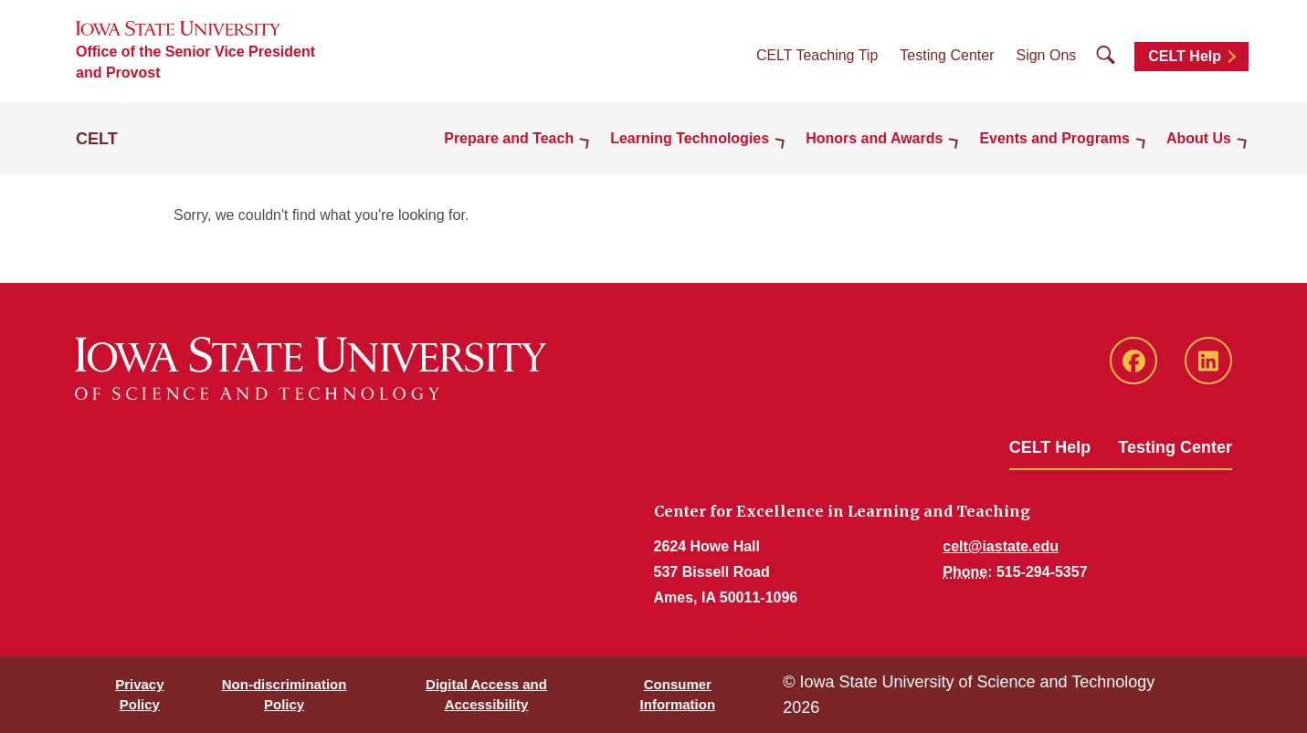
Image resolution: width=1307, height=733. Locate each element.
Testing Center (947, 55)
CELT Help (1184, 56)
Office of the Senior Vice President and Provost (195, 62)
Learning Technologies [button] (689, 138)
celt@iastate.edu (1001, 546)
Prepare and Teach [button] (509, 138)
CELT (97, 139)
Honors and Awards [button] (874, 138)
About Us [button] (1198, 138)
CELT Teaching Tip (817, 55)
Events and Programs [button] (1054, 138)
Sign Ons (1046, 55)
